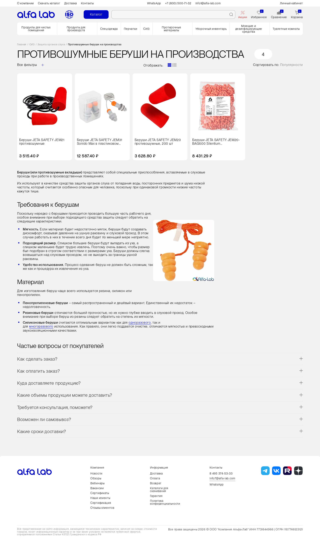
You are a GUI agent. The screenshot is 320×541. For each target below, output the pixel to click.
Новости (96, 473)
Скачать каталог (49, 3)
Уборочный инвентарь (211, 28)
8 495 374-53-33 (221, 473)
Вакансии (97, 488)
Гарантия (156, 495)
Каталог (96, 14)
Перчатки (130, 28)
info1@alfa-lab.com (208, 3)
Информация (159, 467)
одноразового (140, 322)
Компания (97, 467)
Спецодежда (109, 28)
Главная (21, 44)
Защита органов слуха (51, 44)
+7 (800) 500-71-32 (178, 3)
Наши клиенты (100, 498)
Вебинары (97, 483)
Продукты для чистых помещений (36, 29)
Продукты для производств (76, 29)
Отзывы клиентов (102, 507)
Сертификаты (99, 493)
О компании (25, 3)
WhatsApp (154, 3)
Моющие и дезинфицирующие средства (248, 28)
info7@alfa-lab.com (222, 478)
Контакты (87, 3)
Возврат (155, 483)
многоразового (41, 326)
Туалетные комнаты (286, 28)
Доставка (70, 3)
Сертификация (100, 502)
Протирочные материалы (171, 29)
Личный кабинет (291, 3)
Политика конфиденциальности (165, 502)
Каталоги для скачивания (159, 489)
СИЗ (146, 28)
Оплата (155, 478)
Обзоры (95, 478)
